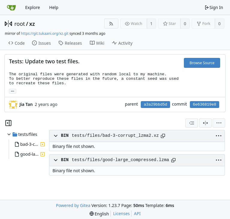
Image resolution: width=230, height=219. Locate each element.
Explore (32, 7)
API (137, 213)
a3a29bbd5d (155, 104)
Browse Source (202, 62)
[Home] (11, 7)
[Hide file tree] (8, 123)
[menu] (219, 123)
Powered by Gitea (73, 205)
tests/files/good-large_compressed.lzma (120, 160)
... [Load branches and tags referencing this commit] (12, 91)
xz (32, 24)
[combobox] (191, 123)
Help (53, 7)
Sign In (214, 7)
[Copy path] (163, 136)
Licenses (121, 213)
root (19, 24)
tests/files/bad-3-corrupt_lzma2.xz (115, 135)
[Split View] (205, 123)
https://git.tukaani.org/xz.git (45, 33)
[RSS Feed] (111, 23)
